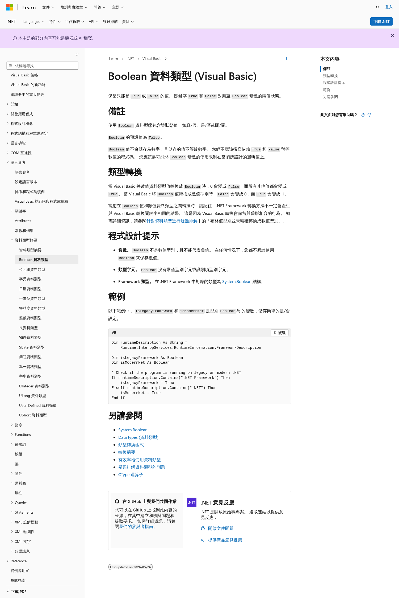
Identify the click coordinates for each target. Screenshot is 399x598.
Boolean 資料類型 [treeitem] (33, 253)
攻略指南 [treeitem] (18, 573)
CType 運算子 (130, 474)
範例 (326, 89)
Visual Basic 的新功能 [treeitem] (28, 78)
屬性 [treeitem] (18, 486)
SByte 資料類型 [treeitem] (31, 340)
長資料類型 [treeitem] (28, 321)
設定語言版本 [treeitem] (26, 175)
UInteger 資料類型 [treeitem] (34, 379)
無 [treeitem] (17, 457)
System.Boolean (236, 281)
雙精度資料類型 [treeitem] (32, 301)
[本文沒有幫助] (369, 115)
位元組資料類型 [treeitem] (32, 262)
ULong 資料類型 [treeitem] (32, 389)
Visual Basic (151, 58)
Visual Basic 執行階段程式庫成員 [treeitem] (41, 194)
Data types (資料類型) (138, 437)
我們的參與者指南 (136, 526)
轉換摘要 (126, 452)
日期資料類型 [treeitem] (30, 282)
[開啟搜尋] (377, 7)
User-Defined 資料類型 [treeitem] (38, 399)
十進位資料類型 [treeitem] (32, 291)
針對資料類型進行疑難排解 (172, 220)
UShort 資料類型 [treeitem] (33, 408)
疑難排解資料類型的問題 (141, 467)
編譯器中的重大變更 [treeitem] (27, 88)
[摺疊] (77, 54)
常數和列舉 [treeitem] (24, 224)
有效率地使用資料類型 (139, 459)
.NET (130, 58)
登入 (389, 6)
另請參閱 (330, 96)
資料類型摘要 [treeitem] (30, 243)
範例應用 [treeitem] (18, 564)
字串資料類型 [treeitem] (30, 369)
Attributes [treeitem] (23, 214)
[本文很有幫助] (363, 115)
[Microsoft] (9, 7)
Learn (113, 58)
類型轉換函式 (131, 444)
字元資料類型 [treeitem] (30, 272)
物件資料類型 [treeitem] (30, 330)
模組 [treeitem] (18, 447)
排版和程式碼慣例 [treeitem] (30, 185)
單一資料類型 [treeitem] (30, 360)
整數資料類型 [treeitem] (30, 311)
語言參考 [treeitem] (22, 165)
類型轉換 (330, 75)
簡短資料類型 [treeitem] (30, 350)
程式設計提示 (334, 82)
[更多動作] (286, 59)
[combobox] (42, 66)
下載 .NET (381, 21)
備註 (326, 68)
